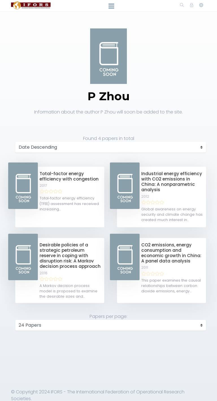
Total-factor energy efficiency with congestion (69, 176)
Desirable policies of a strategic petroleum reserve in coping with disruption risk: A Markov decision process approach (70, 255)
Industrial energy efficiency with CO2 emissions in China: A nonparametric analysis (171, 182)
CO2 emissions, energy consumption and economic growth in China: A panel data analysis (171, 253)
